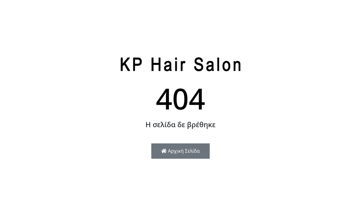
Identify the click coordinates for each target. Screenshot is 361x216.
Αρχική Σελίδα (180, 151)
